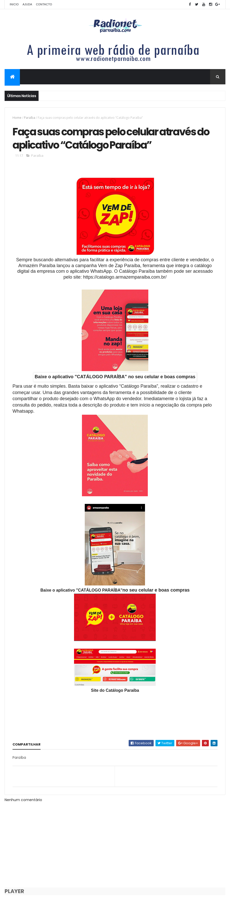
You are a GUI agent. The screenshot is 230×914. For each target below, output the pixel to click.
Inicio (14, 4)
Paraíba (29, 117)
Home (17, 117)
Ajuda (27, 4)
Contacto (44, 4)
